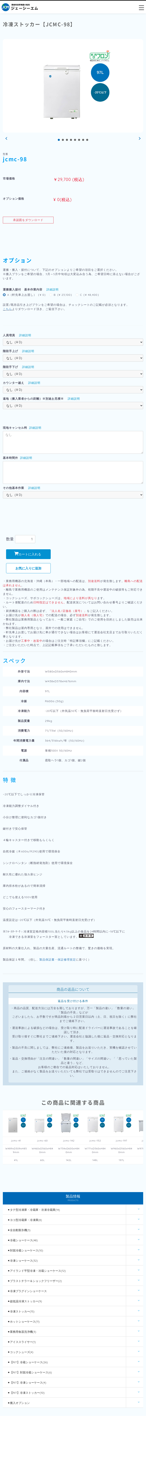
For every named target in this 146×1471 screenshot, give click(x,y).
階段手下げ (10, 367)
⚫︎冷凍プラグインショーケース (27, 1291)
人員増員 (9, 335)
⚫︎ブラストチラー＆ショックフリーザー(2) (35, 1281)
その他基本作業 (13, 488)
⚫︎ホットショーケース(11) (24, 1321)
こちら (7, 309)
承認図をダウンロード (28, 220)
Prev (7, 139)
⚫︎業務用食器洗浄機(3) (22, 1332)
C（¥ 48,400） (90, 295)
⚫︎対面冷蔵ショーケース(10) (25, 1250)
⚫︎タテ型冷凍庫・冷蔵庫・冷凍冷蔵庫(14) (34, 1210)
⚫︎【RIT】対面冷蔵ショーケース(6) (30, 1372)
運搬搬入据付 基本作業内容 (22, 289)
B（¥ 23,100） (64, 295)
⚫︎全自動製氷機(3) (19, 1230)
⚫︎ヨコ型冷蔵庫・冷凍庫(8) (25, 1220)
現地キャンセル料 (15, 428)
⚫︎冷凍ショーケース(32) (23, 1260)
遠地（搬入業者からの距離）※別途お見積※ (33, 398)
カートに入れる (27, 554)
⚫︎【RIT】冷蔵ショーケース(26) (28, 1362)
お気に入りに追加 (28, 568)
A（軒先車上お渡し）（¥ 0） (27, 295)
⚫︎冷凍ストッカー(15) (21, 1311)
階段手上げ (10, 351)
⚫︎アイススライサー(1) (22, 1342)
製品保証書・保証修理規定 (57, 959)
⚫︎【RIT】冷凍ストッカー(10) (26, 1393)
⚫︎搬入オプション (19, 1403)
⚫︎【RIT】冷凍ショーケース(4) (27, 1382)
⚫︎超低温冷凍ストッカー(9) (25, 1301)
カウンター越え (13, 383)
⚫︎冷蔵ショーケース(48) (23, 1240)
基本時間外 (10, 458)
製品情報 (73, 1198)
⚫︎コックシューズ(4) (20, 1352)
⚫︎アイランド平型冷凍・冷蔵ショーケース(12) (37, 1271)
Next (139, 139)
